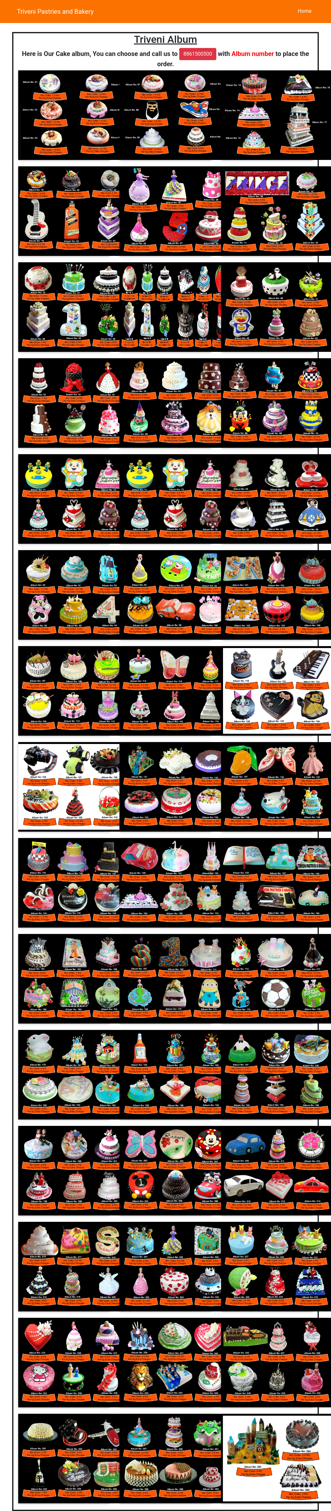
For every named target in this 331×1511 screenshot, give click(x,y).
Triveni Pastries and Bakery (55, 11)
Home (305, 11)
